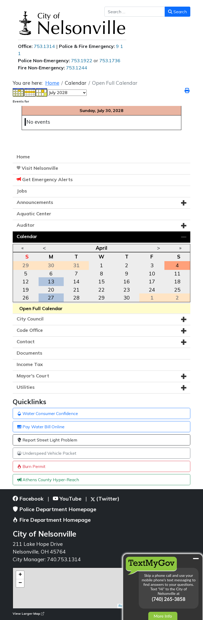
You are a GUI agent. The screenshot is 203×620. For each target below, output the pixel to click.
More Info (163, 615)
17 (152, 281)
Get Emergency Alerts (47, 179)
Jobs (22, 191)
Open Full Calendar (41, 308)
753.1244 (76, 68)
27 (51, 298)
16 (126, 281)
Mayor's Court (33, 376)
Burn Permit (31, 466)
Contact (26, 341)
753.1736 (110, 60)
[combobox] (134, 12)
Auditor (26, 225)
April (101, 248)
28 (76, 298)
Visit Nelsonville (40, 168)
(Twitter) (105, 498)
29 (101, 298)
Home (23, 157)
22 (101, 290)
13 (51, 281)
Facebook (28, 498)
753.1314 (44, 46)
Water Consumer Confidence (47, 413)
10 (152, 273)
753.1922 (81, 60)
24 (152, 290)
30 (126, 298)
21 (76, 290)
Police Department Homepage (54, 509)
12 (25, 281)
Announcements (35, 202)
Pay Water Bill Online (40, 426)
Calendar (27, 236)
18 (177, 281)
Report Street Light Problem (47, 440)
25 (177, 290)
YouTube (67, 498)
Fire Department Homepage (52, 519)
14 (76, 281)
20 (51, 290)
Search (177, 11)
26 (25, 298)
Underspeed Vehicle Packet (46, 453)
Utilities (26, 387)
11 (177, 273)
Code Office (30, 330)
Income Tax (30, 364)
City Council (30, 319)
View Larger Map (28, 613)
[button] (183, 202)
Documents (29, 353)
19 (25, 290)
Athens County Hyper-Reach (48, 479)
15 (101, 281)
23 (126, 290)
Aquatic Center (34, 214)
